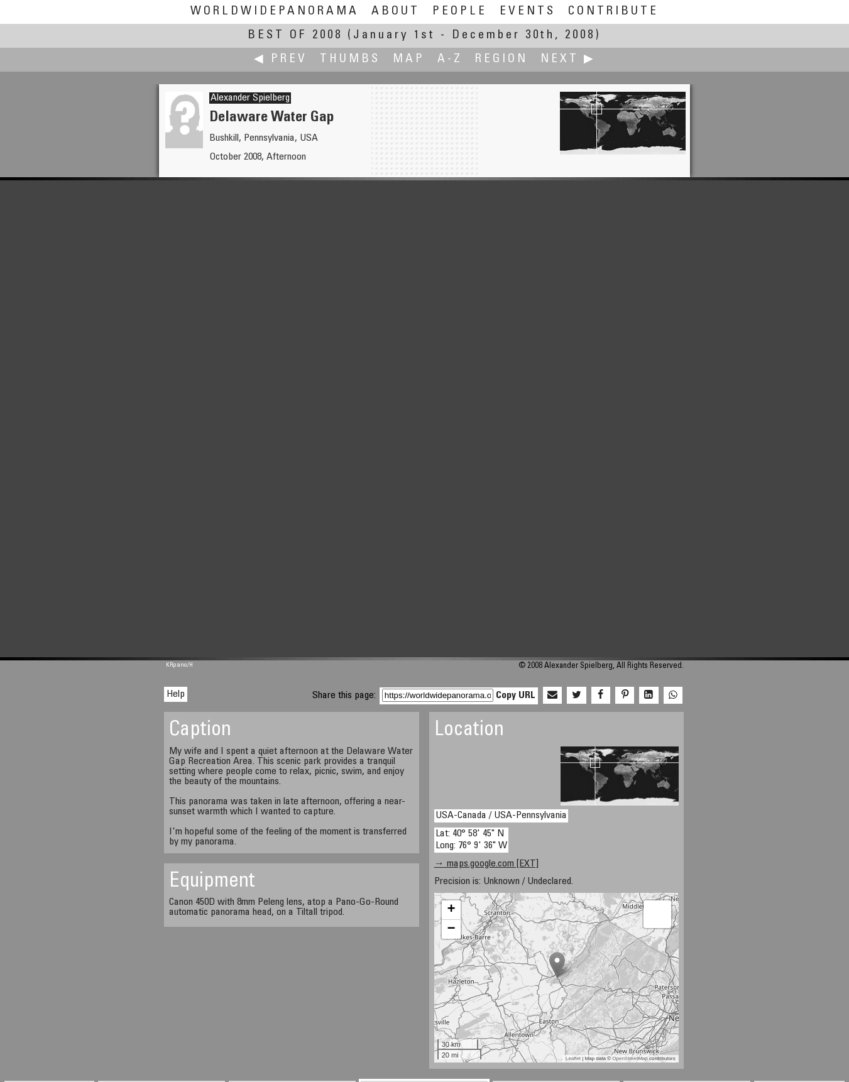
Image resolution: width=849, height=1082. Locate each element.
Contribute (613, 12)
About (395, 12)
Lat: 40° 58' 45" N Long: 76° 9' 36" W (471, 840)
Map (409, 59)
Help (176, 694)
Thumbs (350, 59)
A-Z (450, 59)
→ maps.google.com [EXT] (486, 864)
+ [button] (451, 909)
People (459, 12)
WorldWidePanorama (274, 12)
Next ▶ (568, 59)
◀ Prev (280, 59)
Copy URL (515, 696)
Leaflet (573, 1058)
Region (501, 59)
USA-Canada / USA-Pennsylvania (501, 816)
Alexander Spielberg (250, 98)
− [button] (451, 929)
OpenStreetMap (629, 1058)
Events (528, 12)
